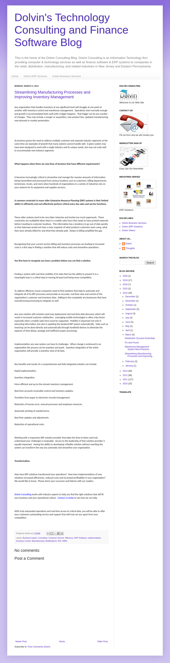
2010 (125, 383)
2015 (125, 288)
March (128, 334)
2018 (125, 284)
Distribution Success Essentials (140, 338)
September (131, 309)
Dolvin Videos (128, 230)
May (127, 326)
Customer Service (56, 538)
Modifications (51, 541)
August (129, 313)
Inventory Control (23, 541)
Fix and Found (132, 342)
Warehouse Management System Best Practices (137, 348)
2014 (125, 293)
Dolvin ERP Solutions (132, 226)
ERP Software (80, 538)
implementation (94, 538)
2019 (125, 280)
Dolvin (129, 243)
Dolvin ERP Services (35, 76)
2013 (125, 371)
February (130, 361)
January (129, 365)
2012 (125, 375)
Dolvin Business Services (66, 76)
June (128, 322)
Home (15, 76)
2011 (125, 379)
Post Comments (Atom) (39, 646)
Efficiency (69, 538)
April (127, 330)
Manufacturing (38, 541)
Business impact (30, 538)
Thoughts (130, 248)
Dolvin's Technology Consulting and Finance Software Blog (71, 29)
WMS (64, 541)
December (130, 296)
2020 (125, 276)
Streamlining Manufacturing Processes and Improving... (139, 354)
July (127, 317)
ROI (59, 541)
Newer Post (21, 641)
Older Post (102, 641)
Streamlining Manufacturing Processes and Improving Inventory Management (52, 94)
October (129, 305)
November (130, 301)
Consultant (42, 538)
